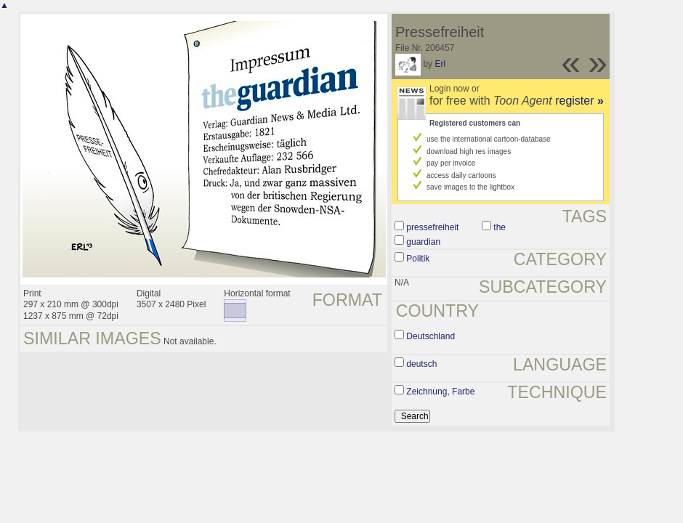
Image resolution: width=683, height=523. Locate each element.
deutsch (421, 364)
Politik (417, 259)
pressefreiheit (432, 227)
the (499, 227)
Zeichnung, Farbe (440, 391)
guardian (423, 242)
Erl (440, 64)
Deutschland (430, 336)
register (579, 100)
